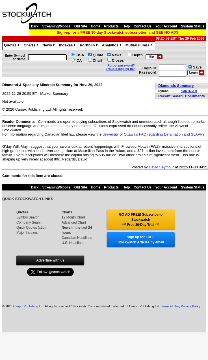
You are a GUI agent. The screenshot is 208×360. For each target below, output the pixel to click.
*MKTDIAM (189, 91)
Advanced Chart (74, 222)
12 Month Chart (73, 217)
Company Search (29, 222)
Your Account (166, 26)
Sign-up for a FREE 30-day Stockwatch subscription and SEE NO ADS (118, 32)
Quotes (12, 46)
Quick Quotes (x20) (31, 228)
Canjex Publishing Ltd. (28, 306)
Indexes (68, 46)
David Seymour (161, 167)
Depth (137, 55)
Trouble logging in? (120, 68)
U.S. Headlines (73, 243)
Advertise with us (50, 260)
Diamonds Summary (176, 85)
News (49, 46)
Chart (97, 60)
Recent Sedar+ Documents (181, 96)
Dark (34, 26)
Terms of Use (170, 306)
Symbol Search (27, 217)
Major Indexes (27, 233)
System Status (192, 26)
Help (126, 26)
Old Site (80, 26)
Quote (98, 55)
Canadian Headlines (77, 238)
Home (95, 26)
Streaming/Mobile (56, 26)
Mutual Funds (139, 46)
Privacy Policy (190, 306)
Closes (118, 60)
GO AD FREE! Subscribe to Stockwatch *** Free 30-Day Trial (140, 220)
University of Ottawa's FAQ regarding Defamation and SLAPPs (154, 134)
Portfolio (89, 46)
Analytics (112, 46)
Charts (32, 46)
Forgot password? (121, 65)
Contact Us (142, 26)
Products (111, 26)
